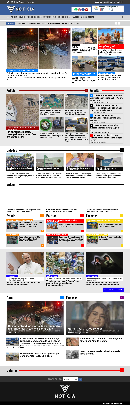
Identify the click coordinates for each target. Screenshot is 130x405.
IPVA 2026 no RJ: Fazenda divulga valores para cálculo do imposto (30, 224)
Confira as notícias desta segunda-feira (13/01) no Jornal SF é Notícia (23, 211)
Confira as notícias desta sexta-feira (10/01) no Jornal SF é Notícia (62, 211)
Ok (80, 379)
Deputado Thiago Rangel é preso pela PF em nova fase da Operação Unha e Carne (71, 239)
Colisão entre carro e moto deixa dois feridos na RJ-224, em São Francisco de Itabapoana (106, 108)
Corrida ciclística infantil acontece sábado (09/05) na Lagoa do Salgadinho (110, 224)
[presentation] (116, 23)
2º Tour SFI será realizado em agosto (109, 238)
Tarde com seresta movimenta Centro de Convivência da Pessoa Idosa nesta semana (49, 176)
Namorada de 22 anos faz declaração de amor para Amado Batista (101, 339)
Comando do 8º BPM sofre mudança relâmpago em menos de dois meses (40, 339)
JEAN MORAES (119, 403)
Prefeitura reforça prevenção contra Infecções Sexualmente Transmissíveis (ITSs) (79, 176)
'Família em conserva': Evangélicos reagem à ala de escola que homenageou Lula (62, 282)
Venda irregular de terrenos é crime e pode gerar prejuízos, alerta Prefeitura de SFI (108, 176)
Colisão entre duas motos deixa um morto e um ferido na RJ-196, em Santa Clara (48, 23)
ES (8, 2)
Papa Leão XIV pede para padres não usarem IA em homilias (23, 283)
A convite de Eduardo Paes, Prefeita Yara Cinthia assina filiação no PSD (106, 137)
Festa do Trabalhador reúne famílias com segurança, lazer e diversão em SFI (20, 176)
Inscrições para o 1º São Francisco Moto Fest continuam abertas (29, 239)
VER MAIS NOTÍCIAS (113, 289)
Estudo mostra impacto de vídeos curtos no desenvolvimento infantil (102, 283)
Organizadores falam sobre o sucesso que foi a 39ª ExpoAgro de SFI (105, 127)
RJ (12, 2)
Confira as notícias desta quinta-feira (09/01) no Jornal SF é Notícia (102, 211)
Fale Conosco (20, 2)
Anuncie (30, 2)
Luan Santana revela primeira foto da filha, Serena (100, 352)
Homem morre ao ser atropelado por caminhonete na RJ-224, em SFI (106, 117)
